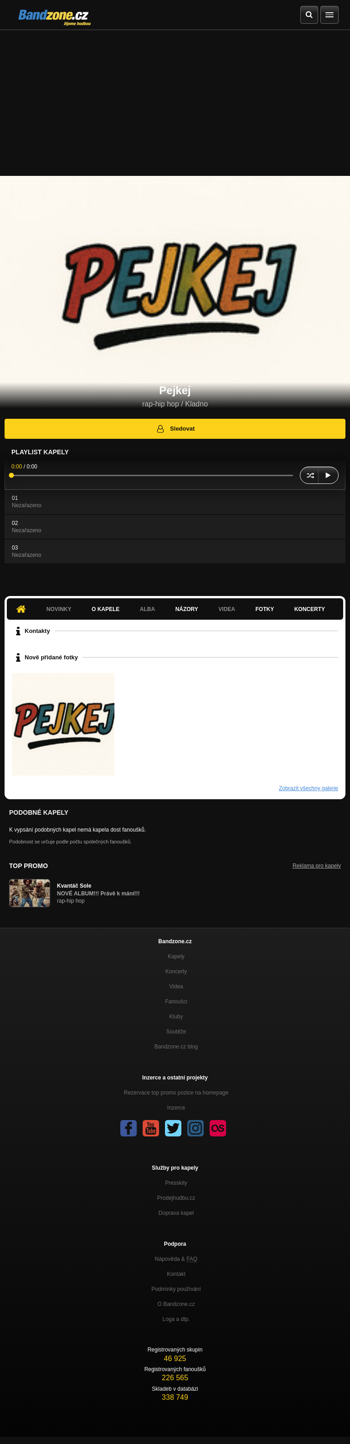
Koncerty (309, 609)
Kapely (176, 956)
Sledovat (175, 429)
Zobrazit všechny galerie (308, 788)
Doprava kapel (176, 1213)
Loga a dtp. (176, 1319)
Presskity (176, 1183)
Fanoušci (176, 1001)
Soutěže (176, 1031)
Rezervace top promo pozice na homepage (176, 1092)
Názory (186, 609)
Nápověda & (176, 1259)
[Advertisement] (175, 98)
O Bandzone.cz (176, 1304)
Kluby (176, 1016)
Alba (147, 609)
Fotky (264, 609)
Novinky (59, 609)
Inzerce (176, 1108)
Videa (226, 609)
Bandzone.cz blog (176, 1046)
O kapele (105, 609)
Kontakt (176, 1274)
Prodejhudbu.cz (176, 1198)
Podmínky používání (176, 1289)
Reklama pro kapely (317, 866)
